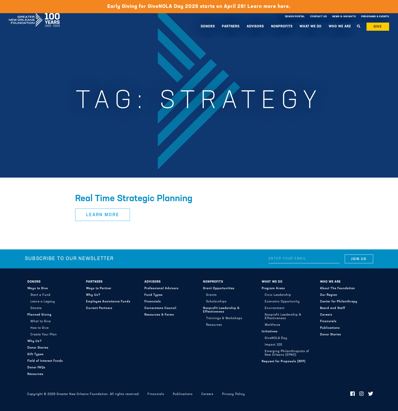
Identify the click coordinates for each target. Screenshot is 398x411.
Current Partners (99, 308)
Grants (211, 295)
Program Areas (273, 288)
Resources (35, 374)
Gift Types (35, 354)
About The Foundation (337, 288)
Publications (330, 328)
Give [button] (378, 26)
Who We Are (340, 26)
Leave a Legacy (42, 301)
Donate (36, 308)
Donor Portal (295, 16)
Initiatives (270, 331)
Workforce (272, 325)
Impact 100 (273, 344)
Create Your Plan (43, 334)
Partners (231, 26)
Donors (208, 26)
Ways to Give (37, 288)
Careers (326, 314)
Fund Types (153, 295)
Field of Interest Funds (45, 361)
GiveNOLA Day (276, 338)
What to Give (40, 321)
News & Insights (344, 16)
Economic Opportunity (282, 301)
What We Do (311, 26)
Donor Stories (37, 347)
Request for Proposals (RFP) (284, 361)
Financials (152, 301)
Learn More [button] (102, 215)
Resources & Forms (159, 314)
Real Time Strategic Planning (133, 198)
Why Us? (34, 341)
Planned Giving (39, 314)
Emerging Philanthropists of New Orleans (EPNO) (287, 353)
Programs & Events (375, 16)
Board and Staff (332, 308)
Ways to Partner (98, 288)
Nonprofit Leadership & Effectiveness (221, 310)
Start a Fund (40, 295)
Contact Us (318, 16)
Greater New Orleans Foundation (34, 15)
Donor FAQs (36, 367)
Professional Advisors (161, 288)
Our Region (328, 295)
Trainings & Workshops (224, 318)
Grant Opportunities (219, 288)
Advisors (255, 26)
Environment (275, 308)
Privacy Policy (233, 394)
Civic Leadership (278, 295)
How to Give (39, 328)
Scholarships (216, 301)
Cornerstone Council (160, 308)
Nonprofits (282, 26)
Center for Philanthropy (338, 301)
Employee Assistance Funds (108, 301)
